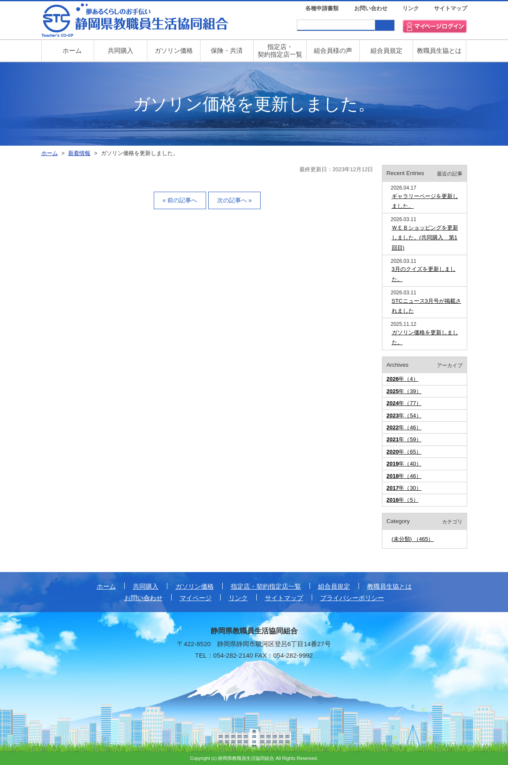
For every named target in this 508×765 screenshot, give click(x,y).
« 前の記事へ (180, 200)
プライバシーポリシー (352, 597)
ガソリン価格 (174, 50)
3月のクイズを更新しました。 (424, 274)
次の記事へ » (234, 200)
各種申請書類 (322, 8)
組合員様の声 (333, 50)
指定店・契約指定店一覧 (266, 586)
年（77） (404, 403)
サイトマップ (450, 8)
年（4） (403, 379)
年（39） (404, 391)
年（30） (404, 488)
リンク (410, 8)
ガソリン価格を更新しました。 (425, 337)
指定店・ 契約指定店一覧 (280, 50)
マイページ (196, 597)
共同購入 (120, 50)
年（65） (404, 452)
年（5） (403, 500)
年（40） (404, 463)
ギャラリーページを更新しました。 (425, 201)
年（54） (404, 415)
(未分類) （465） (413, 539)
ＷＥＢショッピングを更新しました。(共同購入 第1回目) (425, 237)
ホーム (106, 586)
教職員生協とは (439, 50)
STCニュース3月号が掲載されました (426, 306)
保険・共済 (227, 50)
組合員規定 (386, 50)
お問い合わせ (370, 8)
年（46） (404, 427)
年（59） (404, 439)
